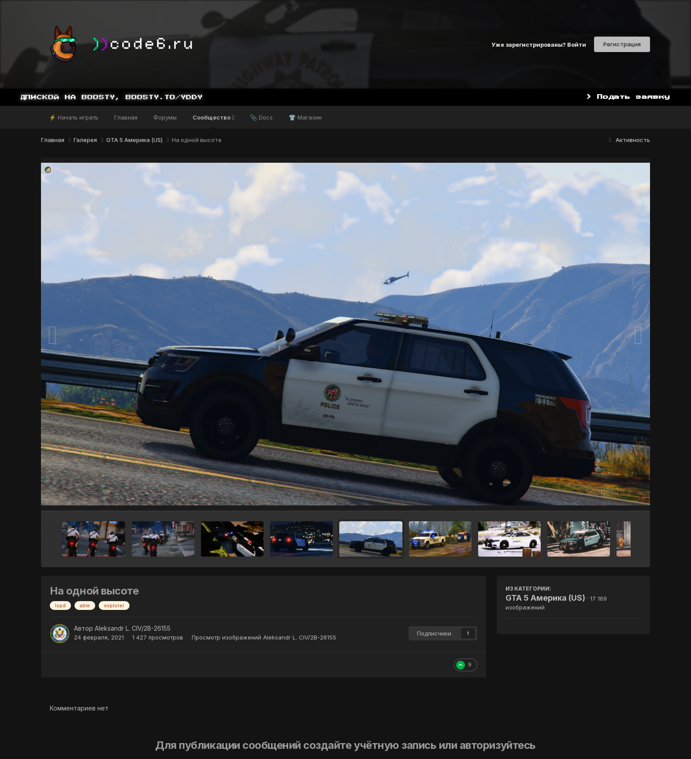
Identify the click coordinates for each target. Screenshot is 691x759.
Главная (125, 117)
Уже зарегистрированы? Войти (538, 44)
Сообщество (213, 121)
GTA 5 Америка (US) (545, 597)
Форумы (165, 117)
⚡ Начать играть (73, 117)
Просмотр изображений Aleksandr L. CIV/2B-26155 (264, 637)
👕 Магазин (305, 117)
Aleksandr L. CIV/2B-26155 (133, 628)
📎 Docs (261, 117)
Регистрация (622, 44)
